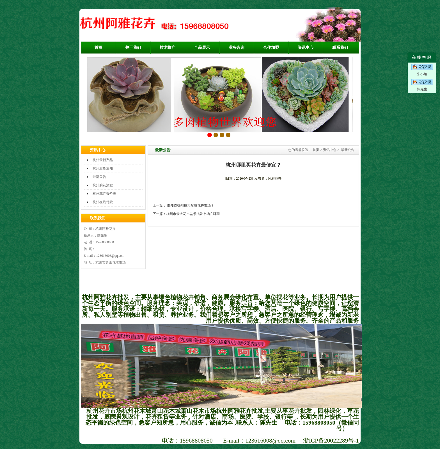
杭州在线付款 (103, 202)
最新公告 (99, 177)
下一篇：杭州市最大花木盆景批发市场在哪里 (186, 214)
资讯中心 (305, 47)
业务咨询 (236, 47)
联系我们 (340, 47)
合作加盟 (271, 47)
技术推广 (167, 47)
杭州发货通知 (103, 168)
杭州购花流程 (103, 185)
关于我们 (133, 47)
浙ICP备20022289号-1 (331, 440)
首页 (98, 47)
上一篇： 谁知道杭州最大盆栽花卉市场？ (183, 205)
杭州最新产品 (103, 160)
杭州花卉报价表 (104, 194)
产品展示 (202, 47)
